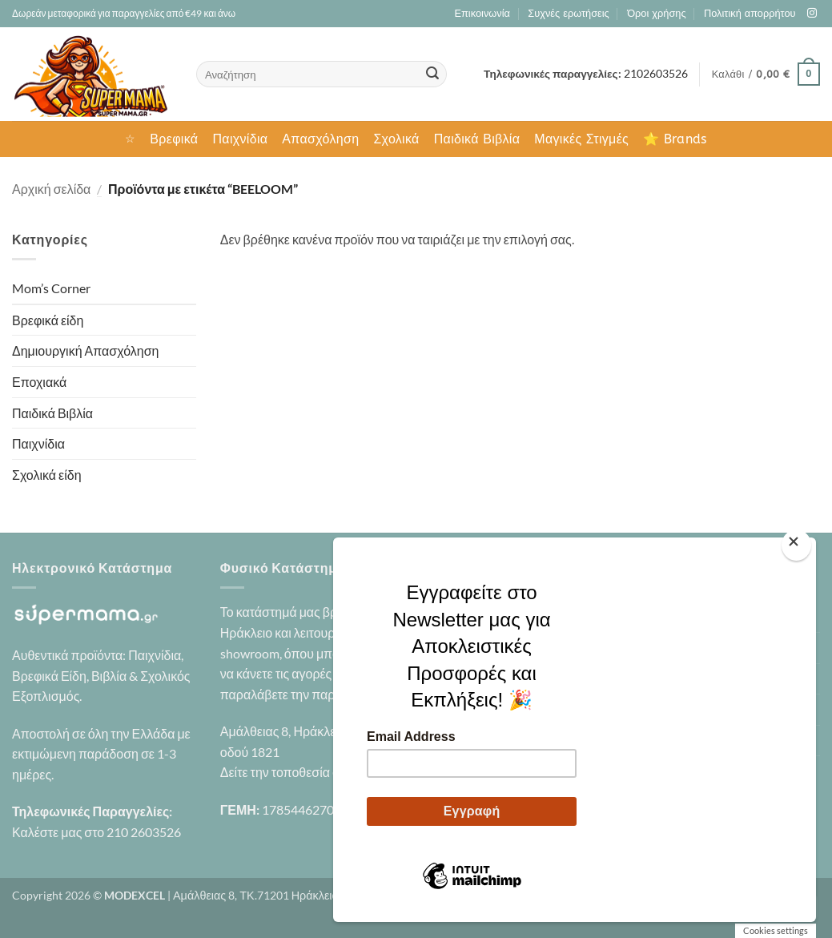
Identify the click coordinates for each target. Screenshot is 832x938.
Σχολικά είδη (47, 474)
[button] (766, 74)
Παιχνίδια (239, 139)
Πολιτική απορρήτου (750, 13)
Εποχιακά (39, 381)
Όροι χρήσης (656, 13)
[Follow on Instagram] (812, 13)
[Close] (796, 545)
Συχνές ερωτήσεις (568, 13)
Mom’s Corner (51, 288)
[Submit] (432, 74)
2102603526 (656, 73)
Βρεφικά (174, 139)
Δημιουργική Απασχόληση (85, 350)
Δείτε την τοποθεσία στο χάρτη (304, 771)
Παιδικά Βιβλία (477, 139)
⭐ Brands (675, 139)
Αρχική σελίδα (51, 188)
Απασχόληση (320, 139)
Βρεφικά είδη (47, 320)
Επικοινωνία (481, 13)
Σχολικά (396, 139)
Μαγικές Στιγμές (581, 139)
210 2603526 (144, 831)
